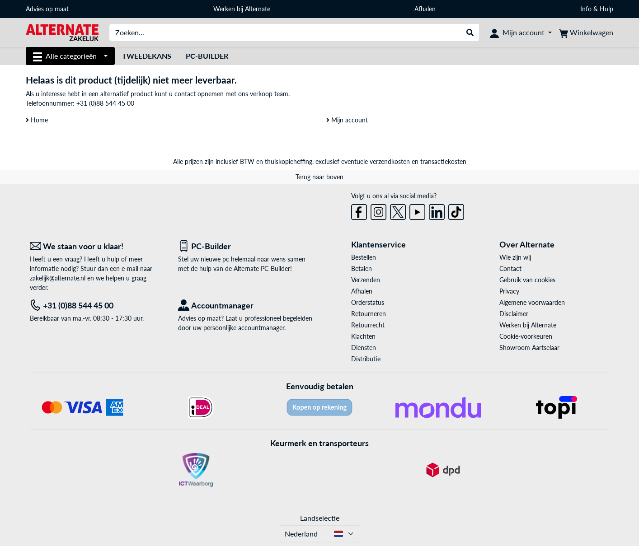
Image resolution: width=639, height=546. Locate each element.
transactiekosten (443, 161)
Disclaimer (513, 313)
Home (37, 120)
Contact (510, 268)
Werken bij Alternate (241, 9)
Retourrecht (368, 325)
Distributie (366, 359)
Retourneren (368, 313)
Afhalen (425, 9)
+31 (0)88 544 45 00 (105, 103)
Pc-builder (207, 55)
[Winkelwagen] (586, 32)
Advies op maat (47, 9)
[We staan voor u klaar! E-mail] (97, 246)
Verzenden (365, 280)
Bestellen (363, 257)
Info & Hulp (596, 9)
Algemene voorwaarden (532, 302)
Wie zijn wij (515, 257)
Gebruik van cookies (527, 280)
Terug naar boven (319, 177)
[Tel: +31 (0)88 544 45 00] (97, 305)
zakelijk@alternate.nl (57, 278)
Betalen (361, 268)
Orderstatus (367, 302)
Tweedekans (146, 55)
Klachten (363, 336)
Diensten (363, 347)
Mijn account (347, 120)
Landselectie (319, 517)
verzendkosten (390, 161)
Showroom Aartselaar (529, 347)
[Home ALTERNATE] (62, 32)
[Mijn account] (521, 32)
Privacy (509, 291)
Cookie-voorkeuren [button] (525, 336)
